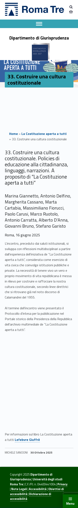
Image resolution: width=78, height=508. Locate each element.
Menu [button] (70, 503)
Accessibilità (37, 489)
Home (13, 133)
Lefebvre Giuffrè (27, 439)
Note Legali (19, 489)
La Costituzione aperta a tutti (44, 133)
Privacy (62, 484)
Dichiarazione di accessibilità (30, 496)
